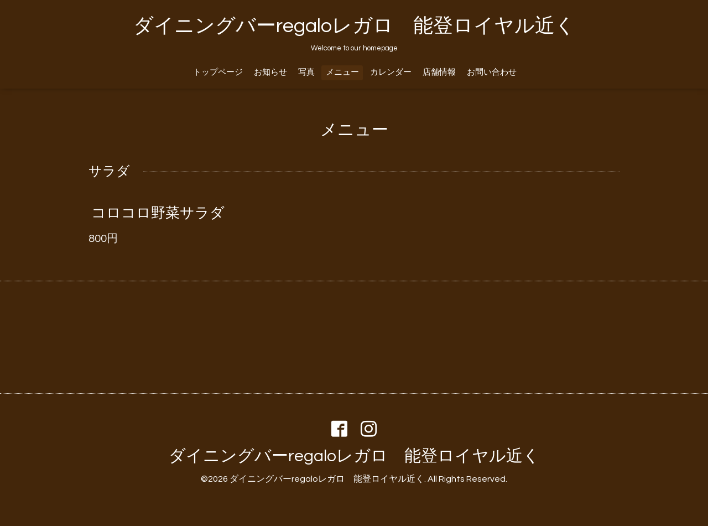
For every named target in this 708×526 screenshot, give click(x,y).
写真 (306, 72)
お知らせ (270, 72)
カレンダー (391, 72)
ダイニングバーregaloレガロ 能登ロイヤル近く (354, 26)
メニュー (342, 72)
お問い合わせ (492, 72)
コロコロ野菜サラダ (158, 213)
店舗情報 (439, 72)
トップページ (218, 72)
